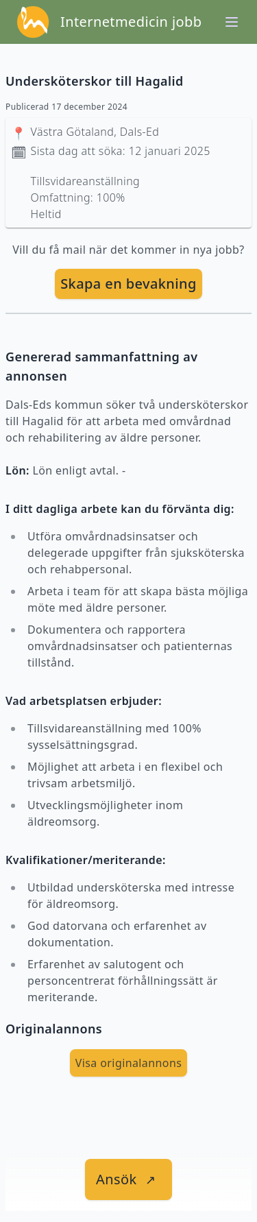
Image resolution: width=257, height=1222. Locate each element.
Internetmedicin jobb (130, 21)
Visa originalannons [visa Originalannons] (128, 1062)
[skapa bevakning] (128, 284)
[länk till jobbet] (128, 1179)
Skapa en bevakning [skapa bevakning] (128, 283)
